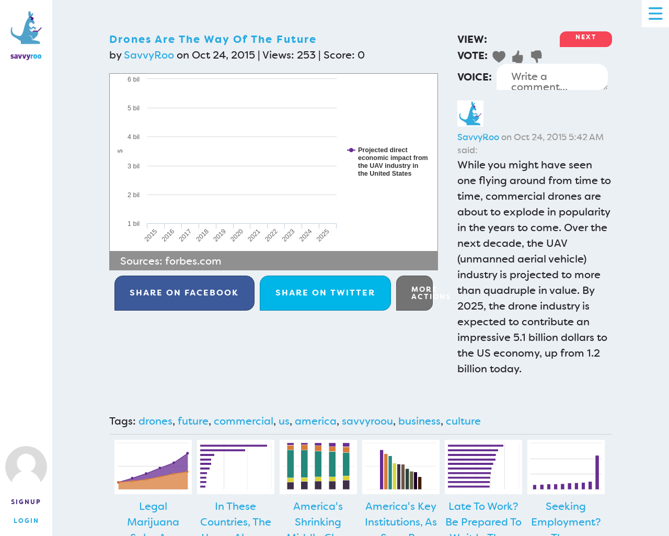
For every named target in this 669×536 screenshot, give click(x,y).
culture (463, 421)
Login (26, 521)
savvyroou (367, 421)
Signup (26, 502)
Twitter (325, 292)
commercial (243, 421)
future (193, 421)
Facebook (184, 292)
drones (155, 421)
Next (585, 37)
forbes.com (193, 261)
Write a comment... (552, 77)
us (284, 421)
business (419, 421)
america (316, 421)
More (422, 292)
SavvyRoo (149, 55)
